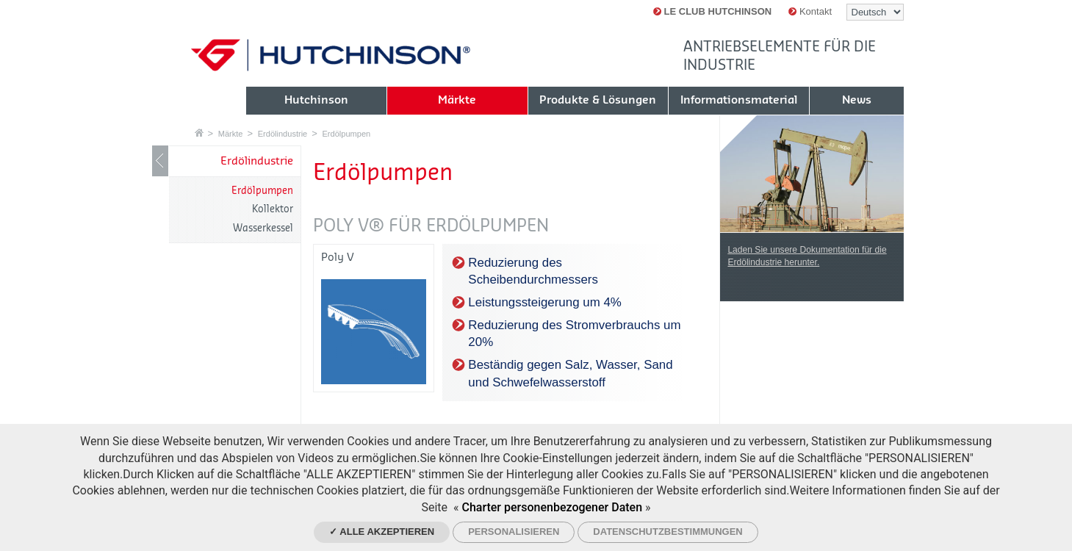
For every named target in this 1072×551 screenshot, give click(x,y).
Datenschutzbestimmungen (667, 531)
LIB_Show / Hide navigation (160, 160)
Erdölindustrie (283, 133)
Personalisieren (513, 531)
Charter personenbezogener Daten (551, 507)
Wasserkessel (263, 228)
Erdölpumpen (346, 133)
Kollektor (272, 209)
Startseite (199, 133)
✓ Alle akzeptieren (381, 531)
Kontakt (810, 11)
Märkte (230, 133)
